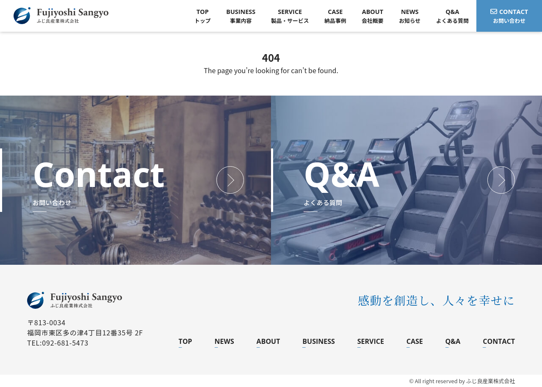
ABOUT (268, 341)
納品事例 (335, 16)
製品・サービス (290, 16)
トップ (202, 16)
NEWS (224, 341)
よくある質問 (452, 16)
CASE (414, 341)
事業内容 (240, 16)
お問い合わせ (509, 16)
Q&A (453, 341)
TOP (185, 341)
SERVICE (370, 341)
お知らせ (409, 16)
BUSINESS (318, 341)
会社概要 (372, 16)
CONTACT (499, 341)
